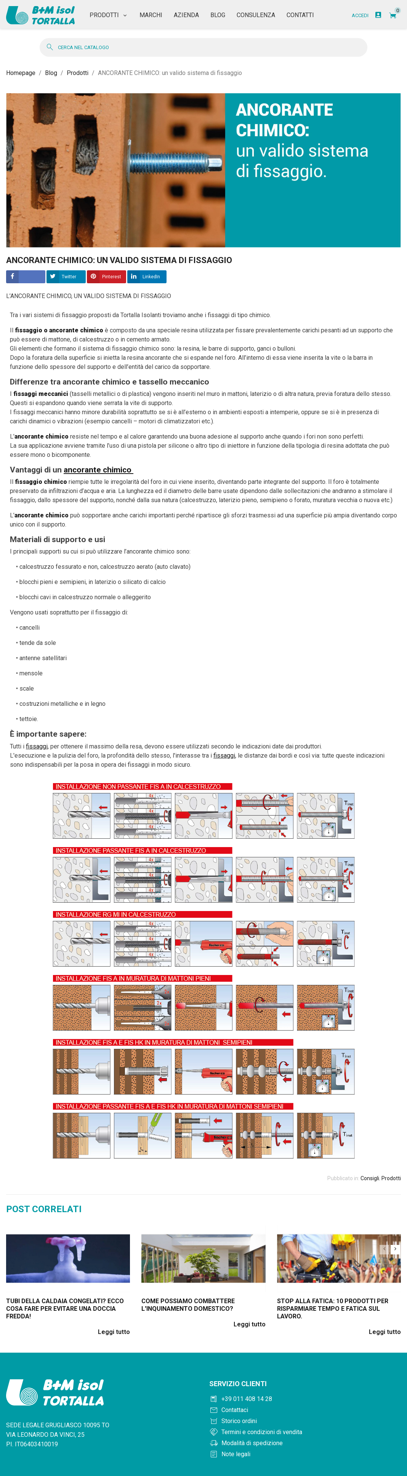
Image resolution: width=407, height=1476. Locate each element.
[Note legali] (305, 1450)
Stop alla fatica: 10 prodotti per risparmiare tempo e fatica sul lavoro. (332, 1305)
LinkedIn (151, 273)
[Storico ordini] (305, 1417)
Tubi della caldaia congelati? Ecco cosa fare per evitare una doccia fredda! (65, 1305)
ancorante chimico (97, 466)
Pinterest (111, 273)
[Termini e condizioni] (305, 1428)
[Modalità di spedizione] (305, 1439)
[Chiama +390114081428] (305, 1395)
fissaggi (37, 742)
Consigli (370, 1174)
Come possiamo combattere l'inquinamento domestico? (188, 1301)
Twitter (69, 273)
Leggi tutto (114, 1328)
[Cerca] (203, 43)
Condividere (25, 272)
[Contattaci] (305, 1406)
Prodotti (391, 1174)
